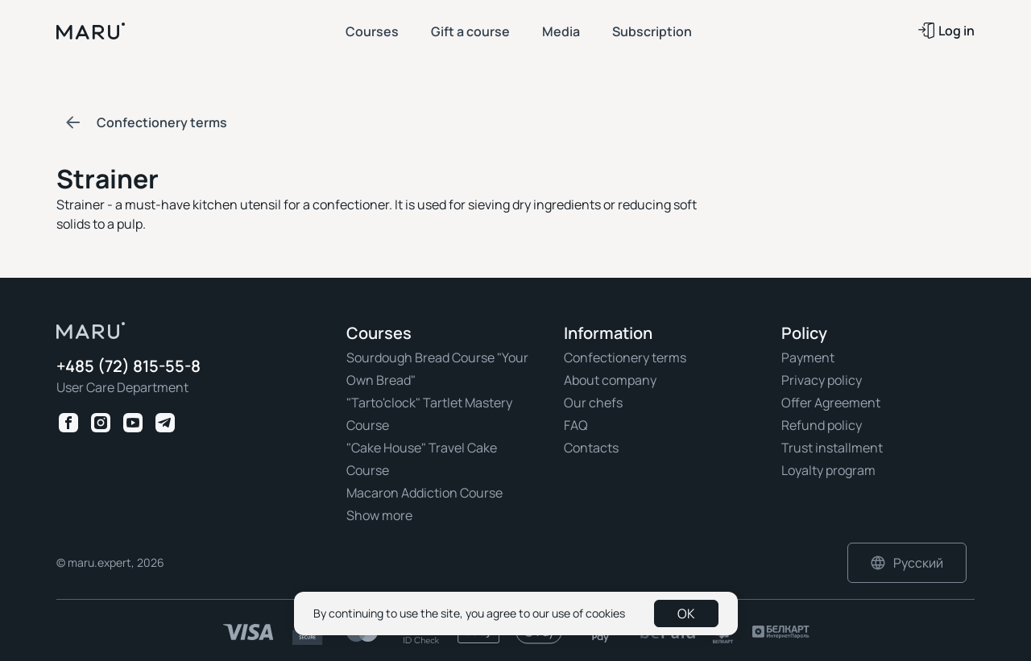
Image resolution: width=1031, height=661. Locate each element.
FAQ (576, 425)
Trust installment (832, 448)
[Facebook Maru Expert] (68, 422)
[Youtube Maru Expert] (133, 422)
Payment (807, 357)
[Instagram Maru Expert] (101, 422)
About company (610, 380)
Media (561, 31)
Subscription (652, 31)
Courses (372, 31)
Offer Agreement (830, 402)
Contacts (591, 448)
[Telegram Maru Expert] (165, 422)
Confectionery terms (625, 357)
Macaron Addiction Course (424, 493)
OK (686, 613)
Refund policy (821, 425)
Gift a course (470, 31)
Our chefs (593, 402)
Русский (907, 563)
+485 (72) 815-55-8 (128, 366)
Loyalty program (828, 470)
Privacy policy (821, 380)
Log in (946, 30)
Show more (379, 515)
